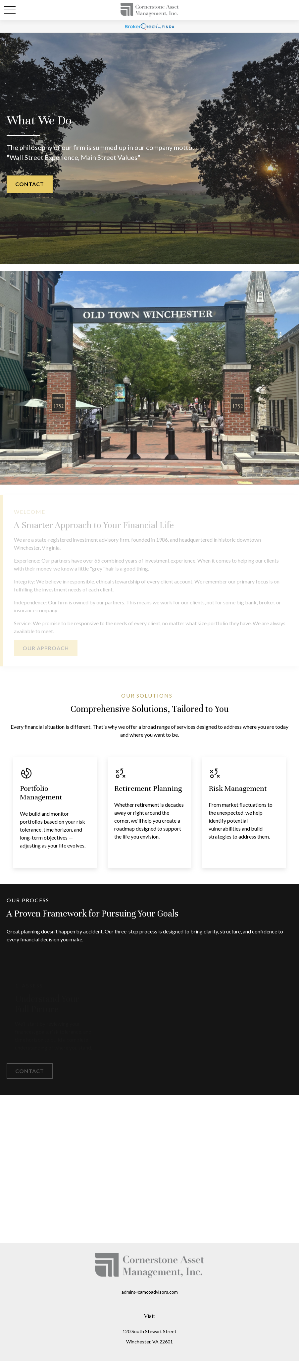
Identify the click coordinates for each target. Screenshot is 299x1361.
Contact (29, 184)
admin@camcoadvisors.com (150, 1292)
